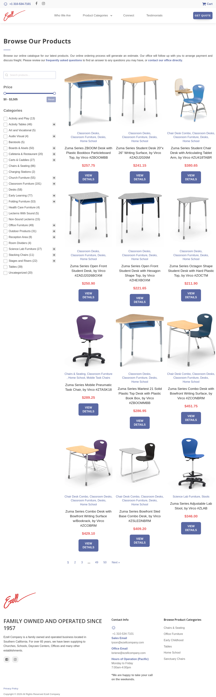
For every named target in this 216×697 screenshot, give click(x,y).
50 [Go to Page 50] (105, 562)
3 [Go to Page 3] (82, 562)
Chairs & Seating (174, 627)
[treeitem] (29, 119)
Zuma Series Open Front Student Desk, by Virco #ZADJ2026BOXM (88, 270)
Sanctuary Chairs (174, 658)
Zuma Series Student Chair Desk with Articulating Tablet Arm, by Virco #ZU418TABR (191, 152)
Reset (51, 99)
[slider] (4, 93)
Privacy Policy (10, 688)
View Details (88, 177)
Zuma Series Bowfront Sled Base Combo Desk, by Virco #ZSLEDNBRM (140, 516)
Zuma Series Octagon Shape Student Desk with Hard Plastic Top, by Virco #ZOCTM (191, 270)
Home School (172, 652)
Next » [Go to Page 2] (116, 562)
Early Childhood (174, 640)
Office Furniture (173, 633)
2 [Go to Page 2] (75, 562)
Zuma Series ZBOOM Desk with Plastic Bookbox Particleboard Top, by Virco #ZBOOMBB (88, 152)
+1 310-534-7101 (123, 633)
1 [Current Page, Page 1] (68, 562)
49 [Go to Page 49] (96, 562)
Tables (168, 646)
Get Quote (203, 15)
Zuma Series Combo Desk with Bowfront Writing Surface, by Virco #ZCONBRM (191, 393)
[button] (29, 119)
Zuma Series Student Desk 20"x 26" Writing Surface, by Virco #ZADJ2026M (139, 152)
